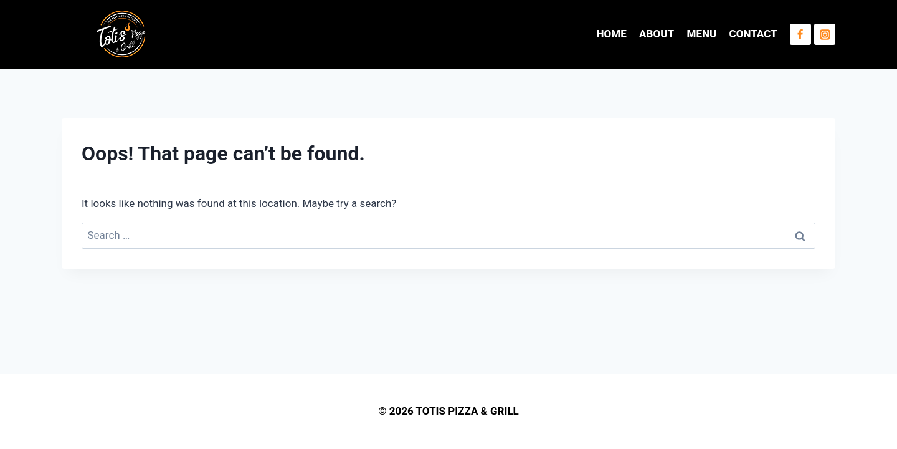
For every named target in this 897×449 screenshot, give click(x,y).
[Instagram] (824, 34)
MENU (702, 33)
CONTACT (753, 33)
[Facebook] (800, 34)
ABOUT (656, 33)
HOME (612, 33)
